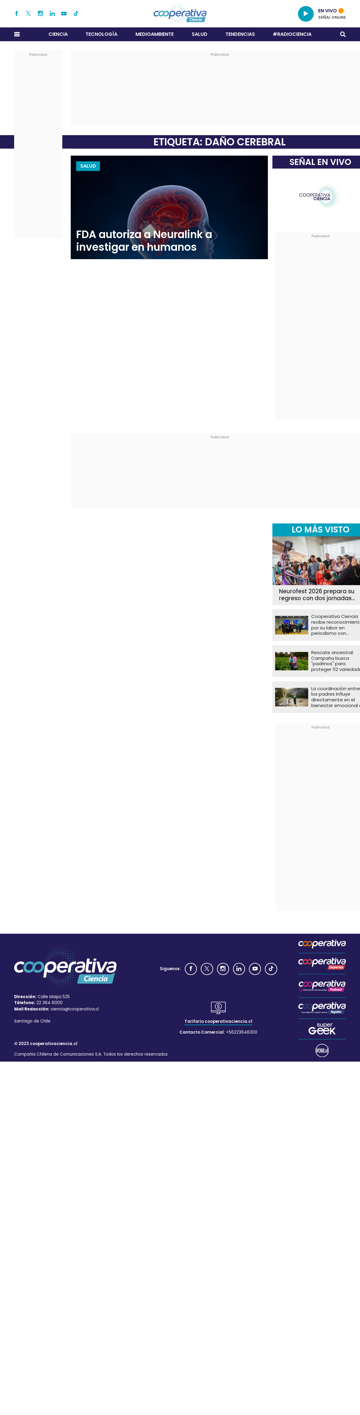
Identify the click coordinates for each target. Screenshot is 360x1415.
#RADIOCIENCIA (292, 34)
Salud (199, 34)
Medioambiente (154, 34)
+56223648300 (241, 1032)
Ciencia (58, 34)
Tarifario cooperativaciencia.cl (218, 1021)
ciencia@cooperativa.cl (75, 1009)
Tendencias (240, 34)
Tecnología (101, 34)
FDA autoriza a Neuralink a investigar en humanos (144, 240)
